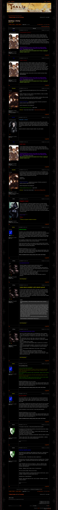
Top (9, 55)
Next (48, 24)
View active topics (19, 15)
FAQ (45, 1)
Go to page (38, 24)
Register (12, 1)
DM (12, 22)
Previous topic (43, 26)
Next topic (47, 26)
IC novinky (21, 17)
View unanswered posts (12, 15)
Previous (41, 24)
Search (48, 1)
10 (47, 24)
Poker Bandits (49, 508)
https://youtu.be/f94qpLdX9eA (40, 109)
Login (9, 1)
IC (17, 17)
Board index (12, 17)
